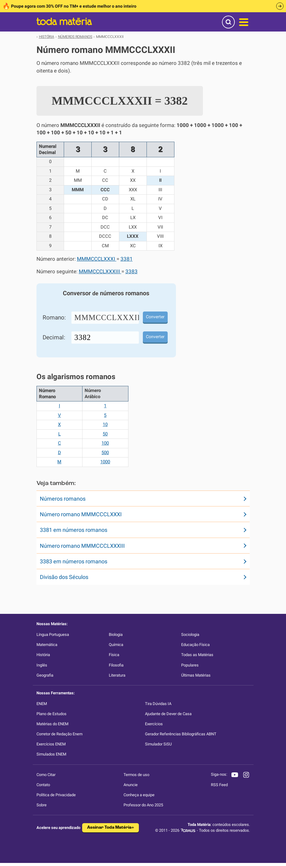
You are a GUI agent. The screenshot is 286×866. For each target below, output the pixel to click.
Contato (43, 784)
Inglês (41, 665)
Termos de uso (136, 774)
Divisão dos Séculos (64, 577)
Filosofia (116, 665)
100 (105, 443)
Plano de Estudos (51, 713)
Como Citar (45, 774)
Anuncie (131, 784)
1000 (105, 462)
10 (105, 424)
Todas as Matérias (197, 654)
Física (114, 654)
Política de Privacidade (56, 795)
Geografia (44, 675)
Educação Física (195, 644)
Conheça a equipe (139, 795)
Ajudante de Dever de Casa (168, 713)
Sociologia (190, 634)
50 (105, 434)
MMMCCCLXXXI (96, 259)
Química (116, 644)
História (43, 654)
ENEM (41, 703)
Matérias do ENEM (52, 724)
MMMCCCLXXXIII (100, 271)
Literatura (117, 675)
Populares (190, 665)
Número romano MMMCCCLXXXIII (82, 546)
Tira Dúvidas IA (158, 703)
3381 (126, 259)
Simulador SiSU (158, 744)
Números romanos (63, 498)
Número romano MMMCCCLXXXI (81, 514)
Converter (155, 316)
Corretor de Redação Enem (59, 734)
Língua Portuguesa (52, 634)
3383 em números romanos (73, 561)
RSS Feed (219, 784)
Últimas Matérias (196, 675)
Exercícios (154, 724)
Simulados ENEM (51, 754)
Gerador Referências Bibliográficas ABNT (180, 734)
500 (105, 452)
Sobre (41, 805)
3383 (131, 271)
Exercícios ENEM (51, 744)
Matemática (46, 644)
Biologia (116, 634)
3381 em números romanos (73, 530)
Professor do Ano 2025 (143, 805)
